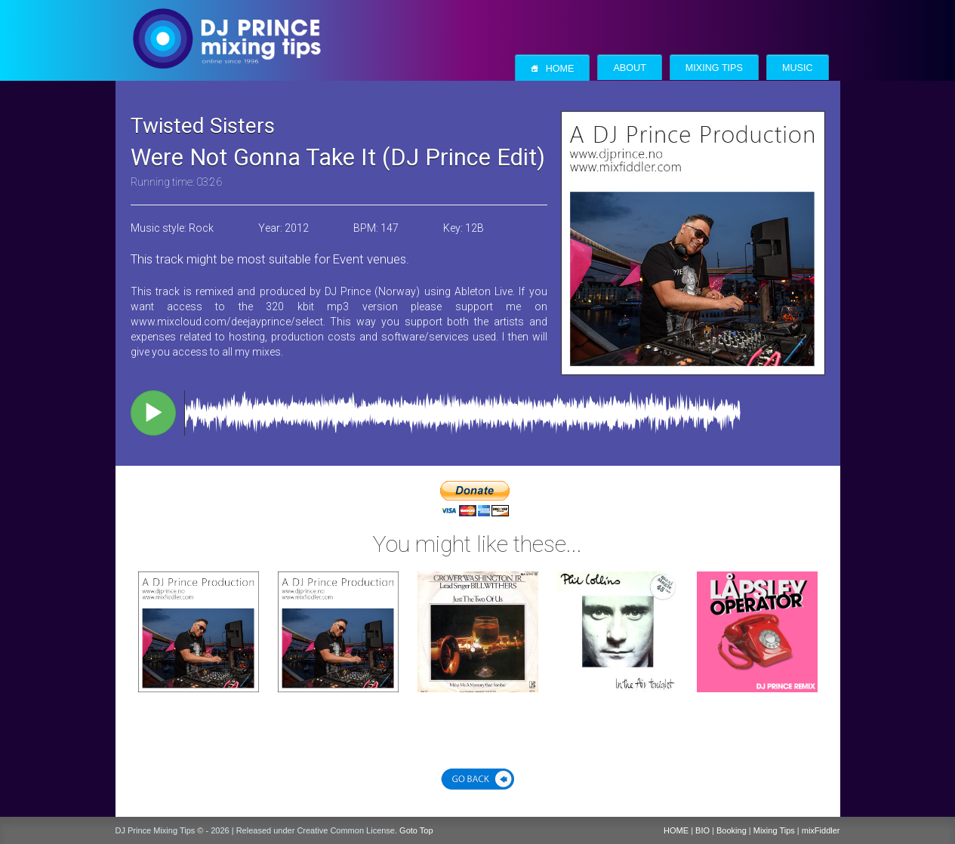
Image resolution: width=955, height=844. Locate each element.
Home (553, 68)
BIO (702, 830)
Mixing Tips (714, 68)
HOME (676, 830)
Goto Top (416, 830)
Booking (731, 830)
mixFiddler (821, 830)
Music (797, 68)
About (629, 68)
